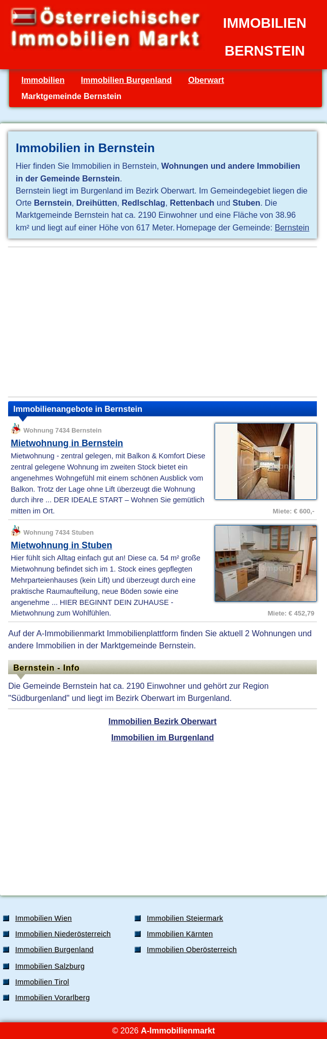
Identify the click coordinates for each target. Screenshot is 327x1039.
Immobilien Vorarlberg (52, 998)
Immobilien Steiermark (185, 918)
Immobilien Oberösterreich (192, 950)
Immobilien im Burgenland (162, 737)
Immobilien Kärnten (180, 934)
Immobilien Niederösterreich (63, 934)
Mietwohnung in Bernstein (67, 443)
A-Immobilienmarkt (178, 1030)
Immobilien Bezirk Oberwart (162, 721)
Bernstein (292, 227)
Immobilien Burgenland (126, 79)
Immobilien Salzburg (50, 966)
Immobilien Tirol (42, 982)
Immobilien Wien (43, 918)
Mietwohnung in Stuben (61, 545)
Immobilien (42, 79)
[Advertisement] (162, 322)
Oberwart (206, 79)
